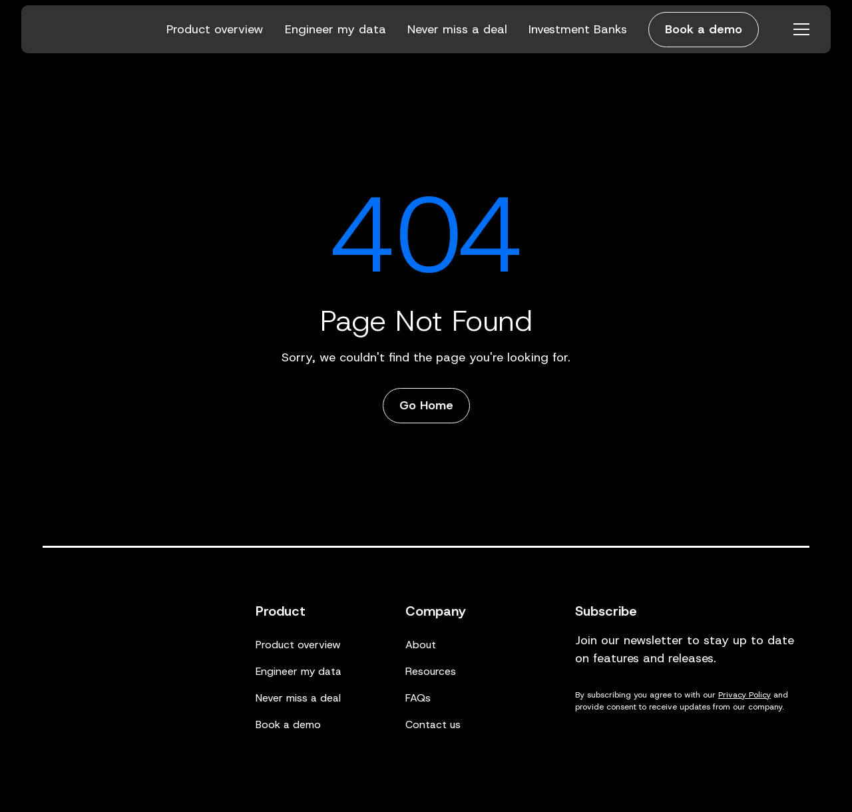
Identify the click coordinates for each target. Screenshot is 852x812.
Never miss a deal (457, 29)
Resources (430, 671)
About (420, 645)
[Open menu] (801, 29)
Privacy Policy (744, 695)
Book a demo (703, 29)
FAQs (418, 698)
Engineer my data (335, 29)
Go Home (426, 405)
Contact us (433, 724)
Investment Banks (578, 29)
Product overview (215, 29)
